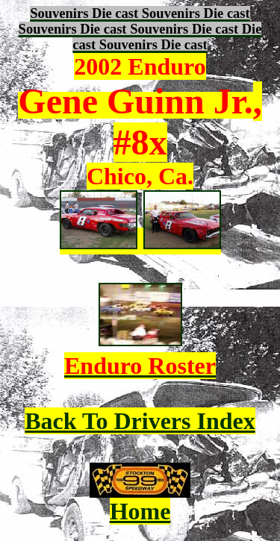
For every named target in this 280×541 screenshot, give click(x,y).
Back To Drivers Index (140, 420)
